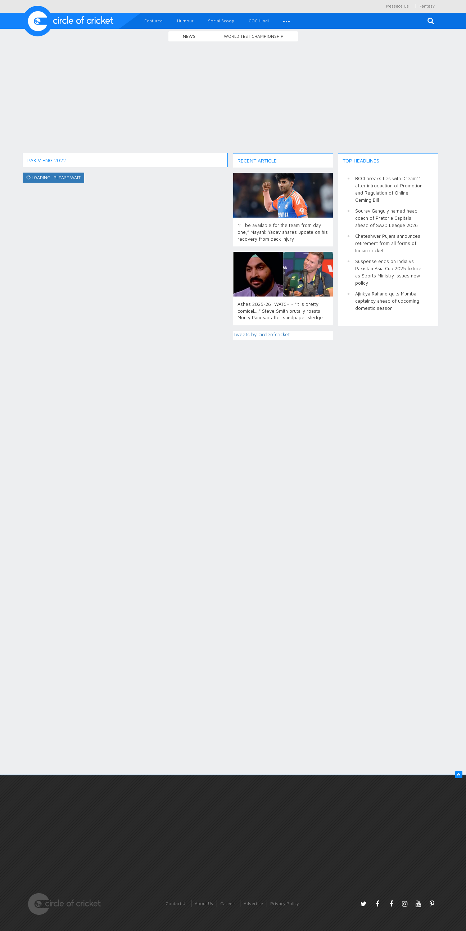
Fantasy (427, 6)
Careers (228, 903)
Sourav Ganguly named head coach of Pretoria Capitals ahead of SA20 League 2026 (386, 218)
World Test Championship (254, 36)
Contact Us (176, 903)
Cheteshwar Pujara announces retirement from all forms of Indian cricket (387, 243)
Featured (153, 20)
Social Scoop (221, 20)
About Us (204, 903)
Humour (185, 20)
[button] (286, 21)
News (189, 36)
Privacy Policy (284, 903)
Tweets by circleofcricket (261, 334)
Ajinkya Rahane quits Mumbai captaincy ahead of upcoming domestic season (387, 301)
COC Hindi (259, 20)
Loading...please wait (52, 178)
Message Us (397, 6)
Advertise (253, 903)
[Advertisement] (233, 98)
